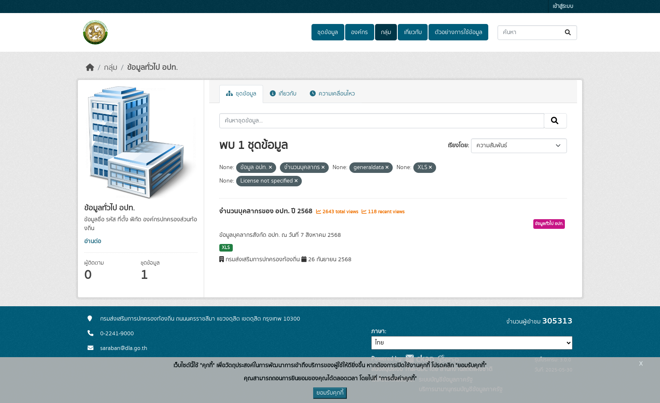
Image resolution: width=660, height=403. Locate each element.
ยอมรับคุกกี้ (330, 393)
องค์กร (359, 32)
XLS (226, 247)
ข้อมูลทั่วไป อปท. (152, 67)
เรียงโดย (458, 145)
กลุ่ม (386, 32)
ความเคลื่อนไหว (332, 94)
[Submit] (568, 32)
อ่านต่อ (92, 241)
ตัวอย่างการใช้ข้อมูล (458, 32)
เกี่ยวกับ (413, 32)
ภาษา (378, 331)
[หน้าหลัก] (90, 67)
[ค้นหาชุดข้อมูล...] (537, 32)
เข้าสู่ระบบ (563, 7)
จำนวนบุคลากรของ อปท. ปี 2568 (266, 211)
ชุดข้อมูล (327, 32)
